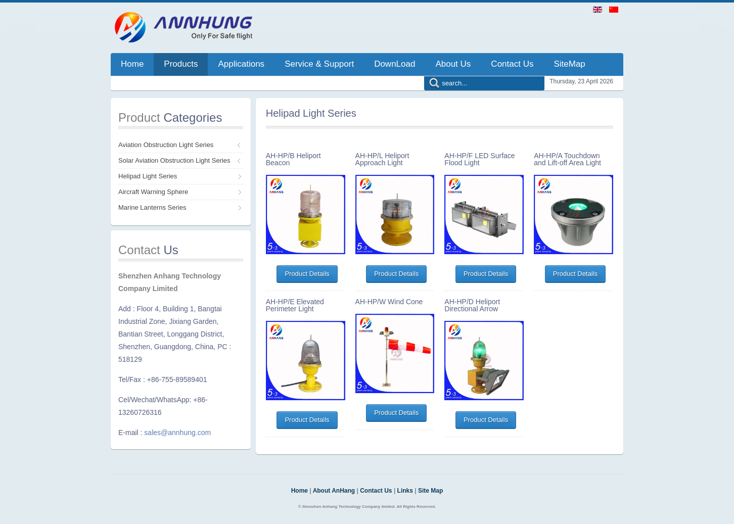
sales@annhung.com (177, 432)
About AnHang (334, 490)
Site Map (430, 490)
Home (299, 490)
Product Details (307, 273)
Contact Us (376, 490)
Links (405, 490)
